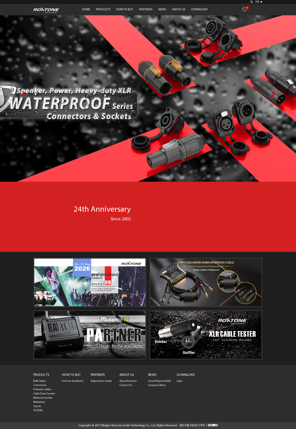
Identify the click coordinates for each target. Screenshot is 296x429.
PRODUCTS (103, 9)
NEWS (162, 9)
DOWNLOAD (199, 9)
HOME (86, 9)
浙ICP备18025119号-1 (193, 425)
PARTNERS (145, 9)
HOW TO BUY (124, 9)
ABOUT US (178, 9)
